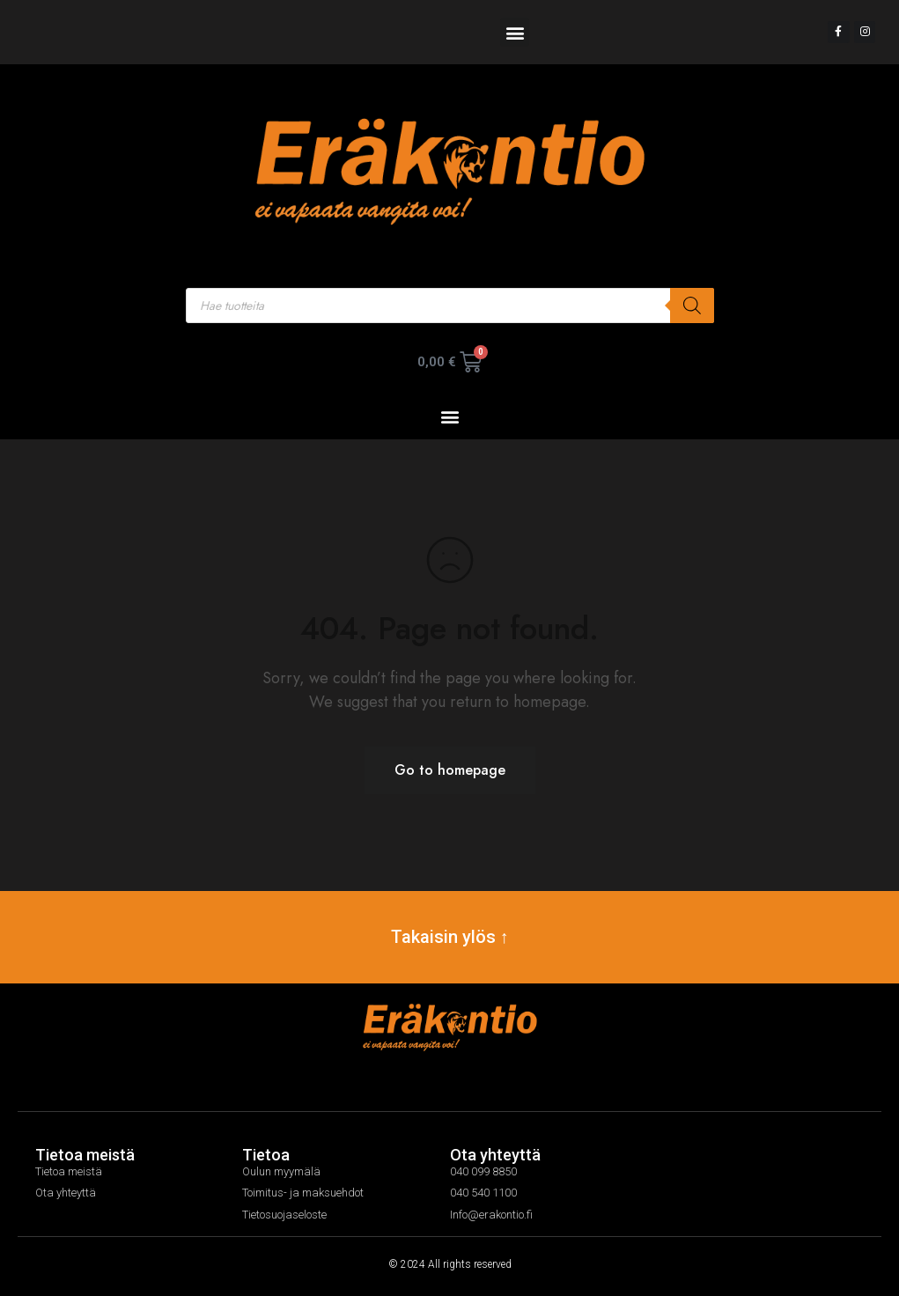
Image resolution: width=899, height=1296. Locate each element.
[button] (514, 32)
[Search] (692, 305)
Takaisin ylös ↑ (450, 936)
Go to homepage (449, 770)
